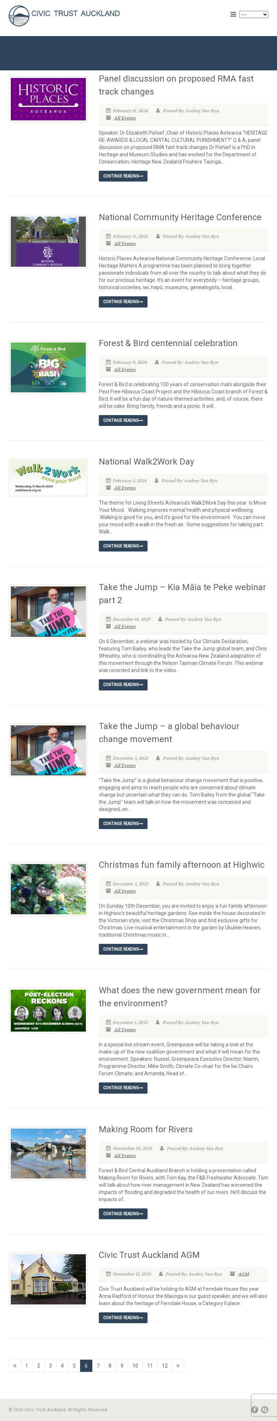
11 (150, 1366)
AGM (243, 1274)
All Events (125, 118)
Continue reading (123, 176)
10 (135, 1366)
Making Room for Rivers (146, 1129)
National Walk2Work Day (146, 462)
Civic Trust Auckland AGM (149, 1255)
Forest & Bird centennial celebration (168, 343)
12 (165, 1366)
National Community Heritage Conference (180, 217)
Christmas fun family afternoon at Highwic (181, 865)
